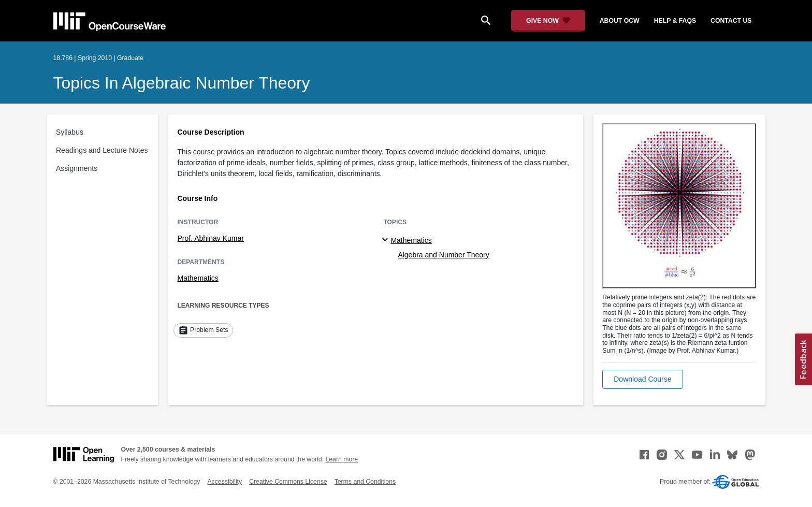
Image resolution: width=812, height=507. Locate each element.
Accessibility (224, 481)
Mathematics (198, 278)
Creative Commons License (288, 481)
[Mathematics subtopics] (387, 240)
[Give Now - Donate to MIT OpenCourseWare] (548, 21)
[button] (642, 379)
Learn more (341, 459)
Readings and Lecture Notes (102, 150)
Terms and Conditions (365, 481)
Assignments (76, 168)
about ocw (620, 20)
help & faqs (675, 20)
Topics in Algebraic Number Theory (181, 83)
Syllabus (69, 132)
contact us (731, 20)
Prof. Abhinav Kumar (211, 238)
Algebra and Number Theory (443, 255)
